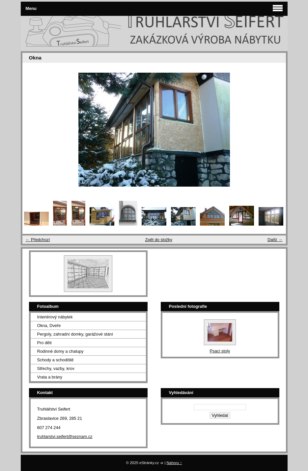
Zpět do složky (158, 239)
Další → (275, 239)
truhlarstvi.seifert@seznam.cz (65, 436)
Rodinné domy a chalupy (60, 351)
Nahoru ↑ (174, 463)
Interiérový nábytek (55, 316)
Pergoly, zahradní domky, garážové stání (75, 334)
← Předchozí (38, 239)
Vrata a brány (49, 377)
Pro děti (44, 342)
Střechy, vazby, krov (55, 368)
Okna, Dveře (49, 325)
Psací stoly (220, 350)
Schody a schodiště (55, 359)
